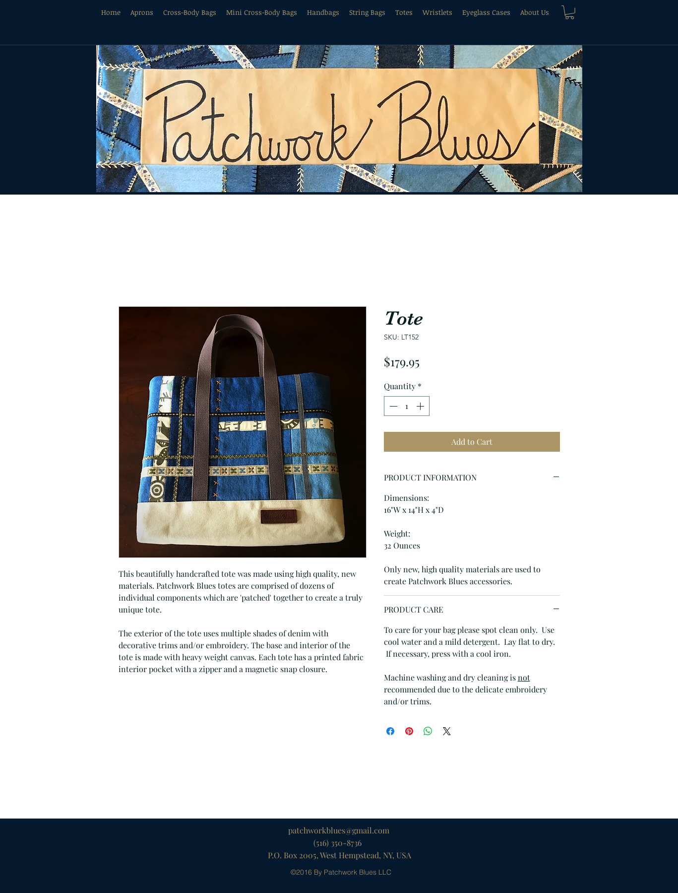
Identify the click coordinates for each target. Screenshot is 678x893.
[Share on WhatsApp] (428, 731)
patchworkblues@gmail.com (338, 830)
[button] (569, 12)
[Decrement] (392, 406)
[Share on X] (447, 731)
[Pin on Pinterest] (409, 731)
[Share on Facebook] (390, 731)
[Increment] (421, 406)
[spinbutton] (406, 406)
